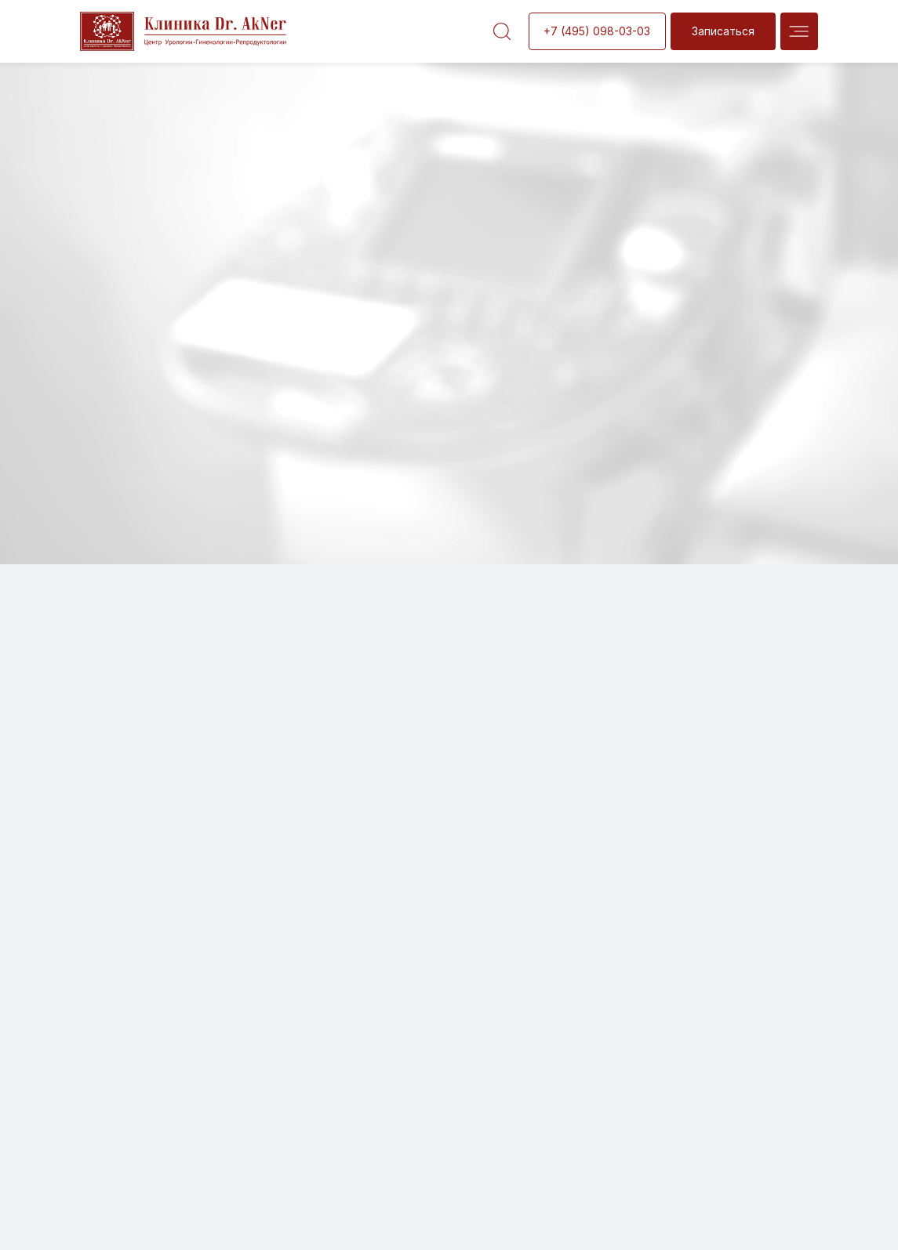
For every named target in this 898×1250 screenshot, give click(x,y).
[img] (799, 31)
